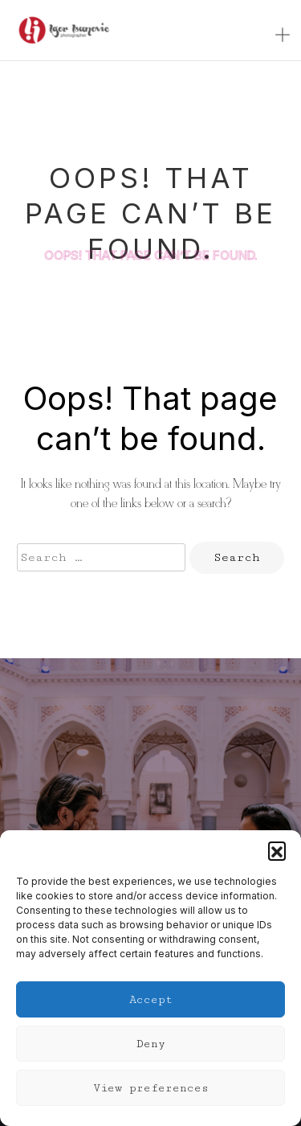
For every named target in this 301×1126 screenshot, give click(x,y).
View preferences (151, 1088)
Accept (151, 999)
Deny (150, 1044)
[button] (277, 850)
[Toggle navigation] (282, 36)
